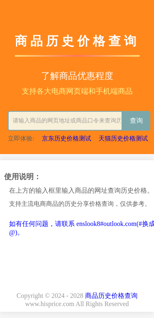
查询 (136, 120)
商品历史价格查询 (111, 295)
